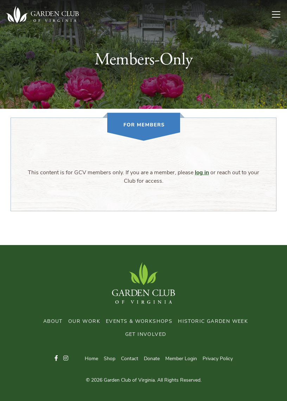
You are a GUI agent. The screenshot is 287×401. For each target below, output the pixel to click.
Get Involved (145, 334)
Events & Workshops (139, 321)
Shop (109, 359)
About (53, 321)
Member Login (181, 359)
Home (91, 359)
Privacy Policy (218, 359)
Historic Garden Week (213, 321)
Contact (129, 359)
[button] (56, 359)
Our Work (84, 321)
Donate (152, 359)
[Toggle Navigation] (279, 14)
